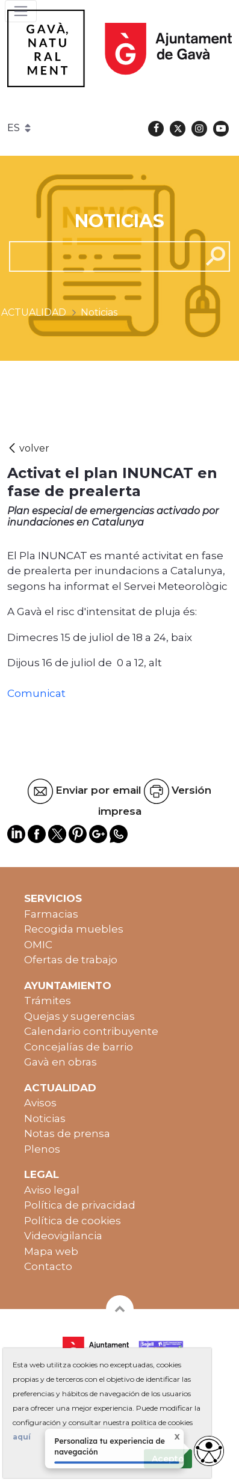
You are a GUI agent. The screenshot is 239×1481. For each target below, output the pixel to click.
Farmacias (51, 914)
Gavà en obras (60, 1062)
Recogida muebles (73, 929)
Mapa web (51, 1251)
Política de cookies (72, 1221)
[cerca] (100, 256)
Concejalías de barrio (78, 1047)
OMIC (38, 945)
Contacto (48, 1266)
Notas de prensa (67, 1133)
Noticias (45, 1118)
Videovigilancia (63, 1236)
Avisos (40, 1103)
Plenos (42, 1149)
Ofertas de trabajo (70, 960)
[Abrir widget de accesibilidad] (209, 1451)
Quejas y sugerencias (79, 1016)
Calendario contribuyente (91, 1031)
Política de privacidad (79, 1205)
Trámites (47, 1001)
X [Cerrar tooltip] (169, 1437)
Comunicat (36, 693)
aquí (22, 1436)
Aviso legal (51, 1190)
